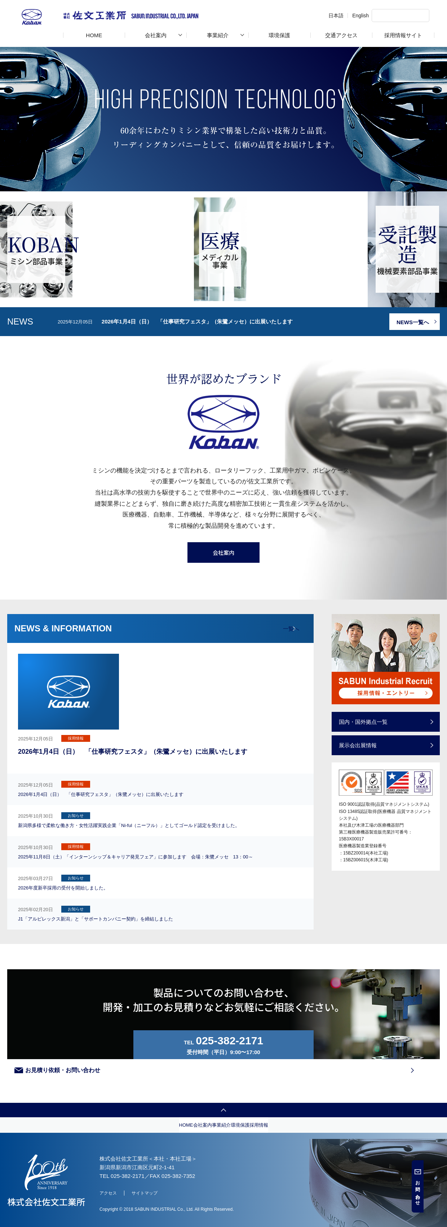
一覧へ (286, 714)
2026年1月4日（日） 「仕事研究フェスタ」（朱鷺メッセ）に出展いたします (197, 407)
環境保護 (279, 35)
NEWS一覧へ (411, 408)
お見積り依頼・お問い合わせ (318, 1072)
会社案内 (156, 35)
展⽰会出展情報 (360, 831)
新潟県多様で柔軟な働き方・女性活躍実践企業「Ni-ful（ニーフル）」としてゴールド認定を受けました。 (199, 862)
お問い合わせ (441, 1191)
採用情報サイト (403, 35)
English (339, 15)
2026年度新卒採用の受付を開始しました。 (147, 915)
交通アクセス (341, 35)
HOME (94, 35)
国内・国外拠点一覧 (366, 807)
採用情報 (358, 1161)
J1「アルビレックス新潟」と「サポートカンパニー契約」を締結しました (185, 937)
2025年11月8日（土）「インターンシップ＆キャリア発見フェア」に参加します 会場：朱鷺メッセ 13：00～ (198, 890)
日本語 (314, 15)
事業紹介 (218, 35)
